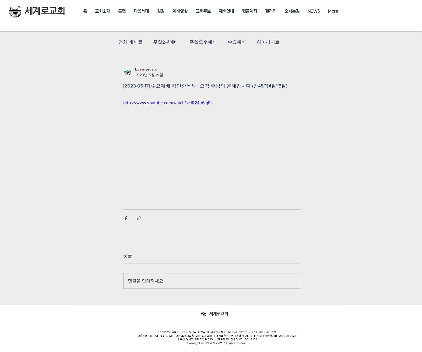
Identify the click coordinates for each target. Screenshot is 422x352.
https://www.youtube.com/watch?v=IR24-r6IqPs (167, 102)
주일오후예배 (203, 41)
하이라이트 (268, 41)
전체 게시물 (130, 41)
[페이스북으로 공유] (125, 218)
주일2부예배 (166, 41)
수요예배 (237, 41)
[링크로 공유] (139, 218)
